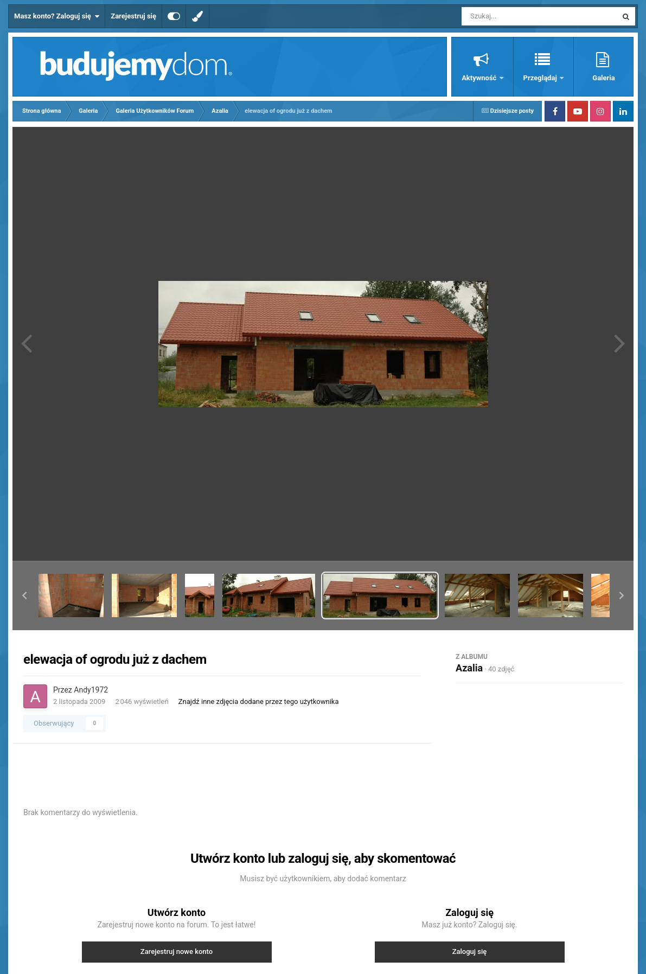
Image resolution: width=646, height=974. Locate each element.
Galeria (603, 78)
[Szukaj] (515, 16)
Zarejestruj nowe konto (176, 951)
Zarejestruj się (133, 16)
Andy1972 (91, 689)
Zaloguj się (469, 951)
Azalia (469, 668)
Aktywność (480, 78)
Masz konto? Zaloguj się (56, 16)
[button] (24, 595)
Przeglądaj (541, 78)
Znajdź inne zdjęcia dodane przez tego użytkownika (258, 701)
